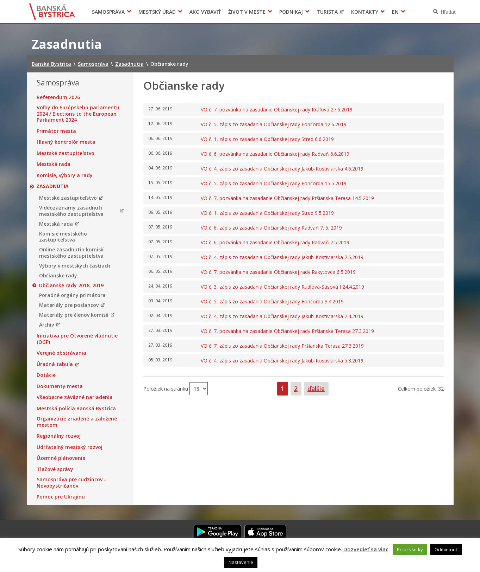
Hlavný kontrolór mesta (66, 142)
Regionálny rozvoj (59, 436)
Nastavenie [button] (241, 562)
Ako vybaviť (205, 11)
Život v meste (247, 11)
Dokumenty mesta (60, 386)
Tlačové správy (55, 469)
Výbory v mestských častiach (74, 266)
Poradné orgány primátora (72, 295)
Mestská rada (53, 164)
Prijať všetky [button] (410, 549)
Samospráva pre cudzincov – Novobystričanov (72, 482)
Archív (46, 325)
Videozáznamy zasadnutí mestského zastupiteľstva (71, 211)
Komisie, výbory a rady (65, 175)
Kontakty (364, 11)
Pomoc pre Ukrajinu (61, 497)
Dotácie (46, 375)
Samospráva (108, 11)
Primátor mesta (56, 131)
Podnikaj (291, 11)
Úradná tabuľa (55, 364)
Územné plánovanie (61, 458)
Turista (327, 11)
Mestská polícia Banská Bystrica (76, 408)
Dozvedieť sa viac (365, 549)
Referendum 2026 (58, 97)
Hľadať (448, 11)
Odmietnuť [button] (446, 549)
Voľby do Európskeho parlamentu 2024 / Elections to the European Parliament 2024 (78, 113)
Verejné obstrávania (61, 353)
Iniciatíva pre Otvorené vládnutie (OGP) (77, 339)
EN (395, 11)
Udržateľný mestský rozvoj (69, 447)
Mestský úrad (157, 11)
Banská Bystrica (52, 11)
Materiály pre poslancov (69, 305)
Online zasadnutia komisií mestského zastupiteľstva (71, 252)
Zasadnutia (53, 186)
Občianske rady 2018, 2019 (71, 285)
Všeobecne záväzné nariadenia (75, 397)
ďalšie (316, 388)
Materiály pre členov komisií (73, 315)
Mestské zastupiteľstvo (65, 153)
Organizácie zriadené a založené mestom (77, 422)
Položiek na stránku (166, 388)
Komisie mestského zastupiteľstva (63, 237)
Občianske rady (58, 275)
